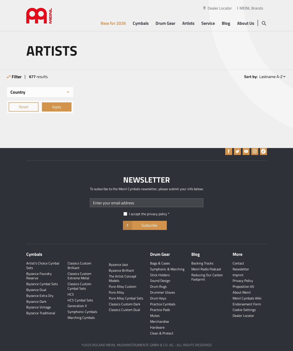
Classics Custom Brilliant (79, 265)
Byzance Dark (36, 301)
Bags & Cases (160, 263)
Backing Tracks (202, 263)
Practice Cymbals (162, 304)
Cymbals (141, 23)
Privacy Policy (243, 280)
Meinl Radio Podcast (206, 269)
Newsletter (241, 269)
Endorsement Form (247, 304)
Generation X (77, 305)
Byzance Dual (36, 289)
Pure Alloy (116, 292)
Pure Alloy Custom (122, 286)
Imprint (238, 275)
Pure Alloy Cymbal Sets (126, 298)
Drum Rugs (158, 286)
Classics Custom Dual (124, 309)
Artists (188, 23)
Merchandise (159, 321)
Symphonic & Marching (167, 269)
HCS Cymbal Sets (80, 300)
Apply (56, 107)
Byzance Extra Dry (39, 295)
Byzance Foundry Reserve (39, 276)
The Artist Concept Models (122, 278)
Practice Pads (160, 309)
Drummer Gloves (162, 292)
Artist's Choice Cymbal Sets (42, 265)
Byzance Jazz (118, 264)
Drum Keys (158, 298)
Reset (23, 107)
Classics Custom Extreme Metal (79, 276)
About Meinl (242, 292)
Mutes (154, 315)
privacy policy (157, 213)
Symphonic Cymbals (82, 311)
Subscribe (144, 225)
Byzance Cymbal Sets (42, 283)
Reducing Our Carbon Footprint (207, 277)
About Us (245, 23)
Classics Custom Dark (124, 304)
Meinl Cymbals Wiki (247, 298)
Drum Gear (165, 23)
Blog (226, 23)
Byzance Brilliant (121, 270)
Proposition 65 (243, 286)
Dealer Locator (220, 8)
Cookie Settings (244, 309)
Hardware (157, 327)
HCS (71, 294)
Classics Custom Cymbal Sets (79, 286)
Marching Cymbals (81, 317)
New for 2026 (113, 23)
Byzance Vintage (38, 307)
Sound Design (160, 280)
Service (208, 23)
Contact (238, 263)
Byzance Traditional (40, 313)
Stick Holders (160, 275)
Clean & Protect (161, 333)
